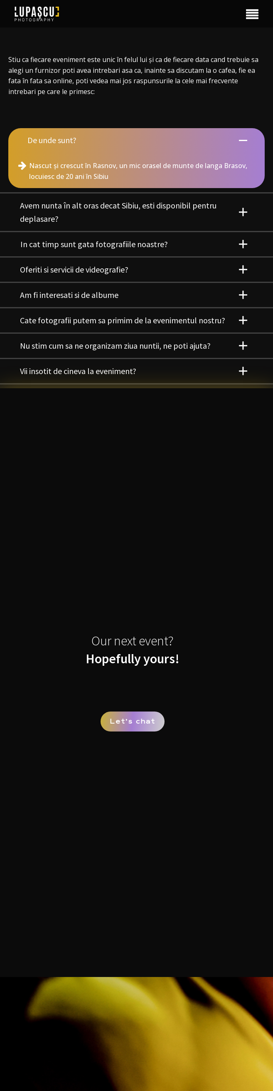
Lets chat (132, 721)
